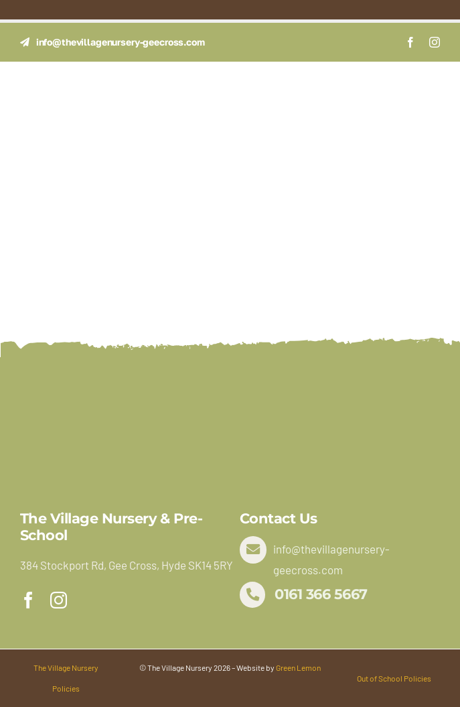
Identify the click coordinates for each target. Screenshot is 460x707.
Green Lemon (298, 667)
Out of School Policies (394, 678)
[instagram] (434, 42)
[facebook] (410, 42)
